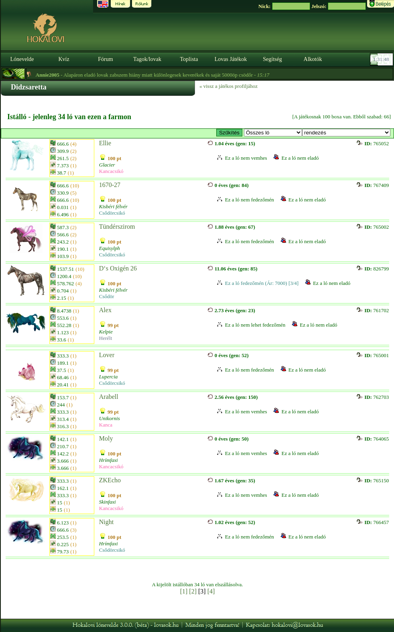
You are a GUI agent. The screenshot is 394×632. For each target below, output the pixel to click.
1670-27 (109, 184)
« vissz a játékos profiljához (228, 86)
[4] (211, 591)
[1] (184, 591)
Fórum (105, 59)
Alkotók (313, 59)
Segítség (272, 59)
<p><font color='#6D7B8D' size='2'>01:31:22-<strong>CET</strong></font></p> (382, 59)
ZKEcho (110, 480)
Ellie (105, 143)
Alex (105, 310)
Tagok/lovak (147, 59)
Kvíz (63, 59)
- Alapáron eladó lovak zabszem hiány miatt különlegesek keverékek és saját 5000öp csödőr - (159, 75)
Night (106, 521)
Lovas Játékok (231, 59)
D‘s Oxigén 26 (118, 268)
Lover (106, 355)
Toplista (189, 59)
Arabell (108, 396)
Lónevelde (22, 59)
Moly (106, 438)
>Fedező (273, 132)
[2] (193, 591)
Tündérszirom (117, 226)
